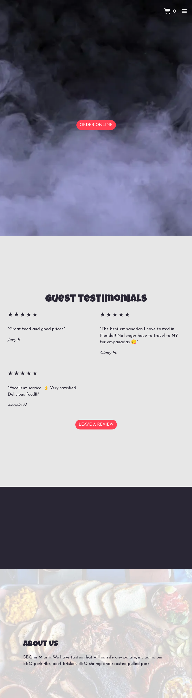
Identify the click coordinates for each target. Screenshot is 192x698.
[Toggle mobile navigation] (184, 11)
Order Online (96, 125)
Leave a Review (96, 425)
